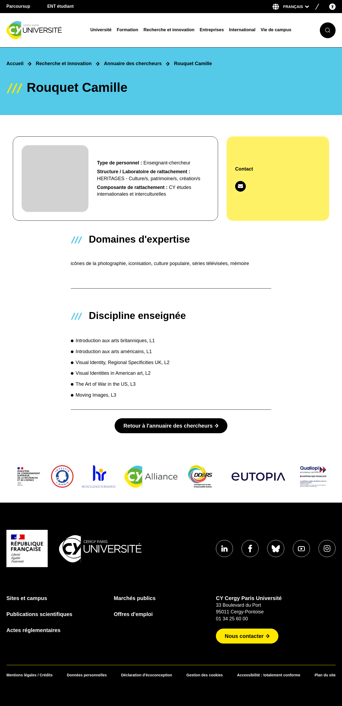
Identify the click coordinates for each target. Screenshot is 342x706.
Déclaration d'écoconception (146, 675)
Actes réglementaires (33, 630)
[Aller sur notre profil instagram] (327, 548)
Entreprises (212, 29)
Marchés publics (135, 598)
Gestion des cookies (204, 675)
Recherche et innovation (169, 29)
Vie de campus (276, 29)
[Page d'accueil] (44, 30)
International (242, 29)
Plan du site (325, 675)
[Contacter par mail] (240, 186)
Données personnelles (87, 675)
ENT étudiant (60, 6)
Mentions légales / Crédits (29, 675)
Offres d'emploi (133, 614)
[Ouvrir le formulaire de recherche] (328, 30)
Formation (127, 29)
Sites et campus (26, 598)
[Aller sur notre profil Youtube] (301, 548)
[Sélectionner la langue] (296, 6)
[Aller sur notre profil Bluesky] (275, 548)
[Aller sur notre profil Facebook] (250, 548)
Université (100, 29)
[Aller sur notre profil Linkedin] (224, 548)
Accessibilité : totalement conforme (268, 675)
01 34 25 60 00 (232, 618)
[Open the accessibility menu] (332, 6)
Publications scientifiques (39, 614)
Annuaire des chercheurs (133, 63)
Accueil (15, 63)
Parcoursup (18, 6)
